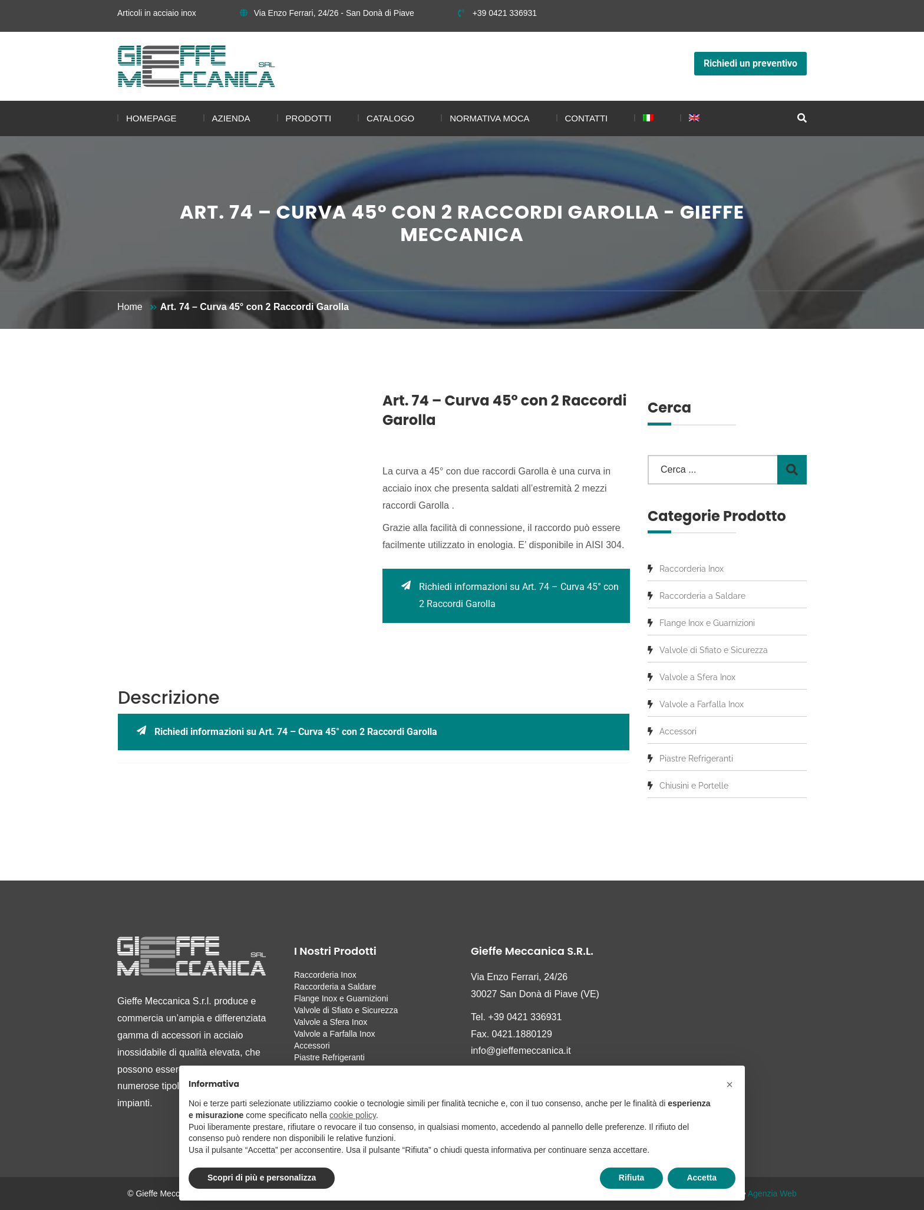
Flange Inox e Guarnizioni (707, 623)
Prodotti (309, 118)
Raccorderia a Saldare (702, 596)
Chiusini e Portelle (693, 785)
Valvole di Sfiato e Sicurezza (713, 650)
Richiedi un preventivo (750, 63)
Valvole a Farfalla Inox (701, 704)
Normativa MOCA (489, 118)
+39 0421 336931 (497, 13)
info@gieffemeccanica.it (521, 1051)
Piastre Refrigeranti (696, 758)
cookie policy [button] (352, 1115)
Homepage (151, 118)
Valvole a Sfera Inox (697, 677)
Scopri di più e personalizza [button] (261, 1177)
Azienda (231, 118)
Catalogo (390, 118)
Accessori (678, 731)
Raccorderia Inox (691, 568)
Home (130, 307)
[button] (729, 1084)
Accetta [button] (702, 1177)
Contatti (586, 118)
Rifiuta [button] (632, 1177)
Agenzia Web (772, 1193)
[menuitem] (644, 118)
